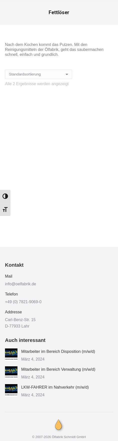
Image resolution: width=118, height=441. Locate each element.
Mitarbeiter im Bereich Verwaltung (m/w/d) (58, 369)
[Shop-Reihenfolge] (38, 74)
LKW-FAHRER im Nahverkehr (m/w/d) (55, 387)
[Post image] (11, 354)
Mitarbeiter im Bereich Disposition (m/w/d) (58, 351)
